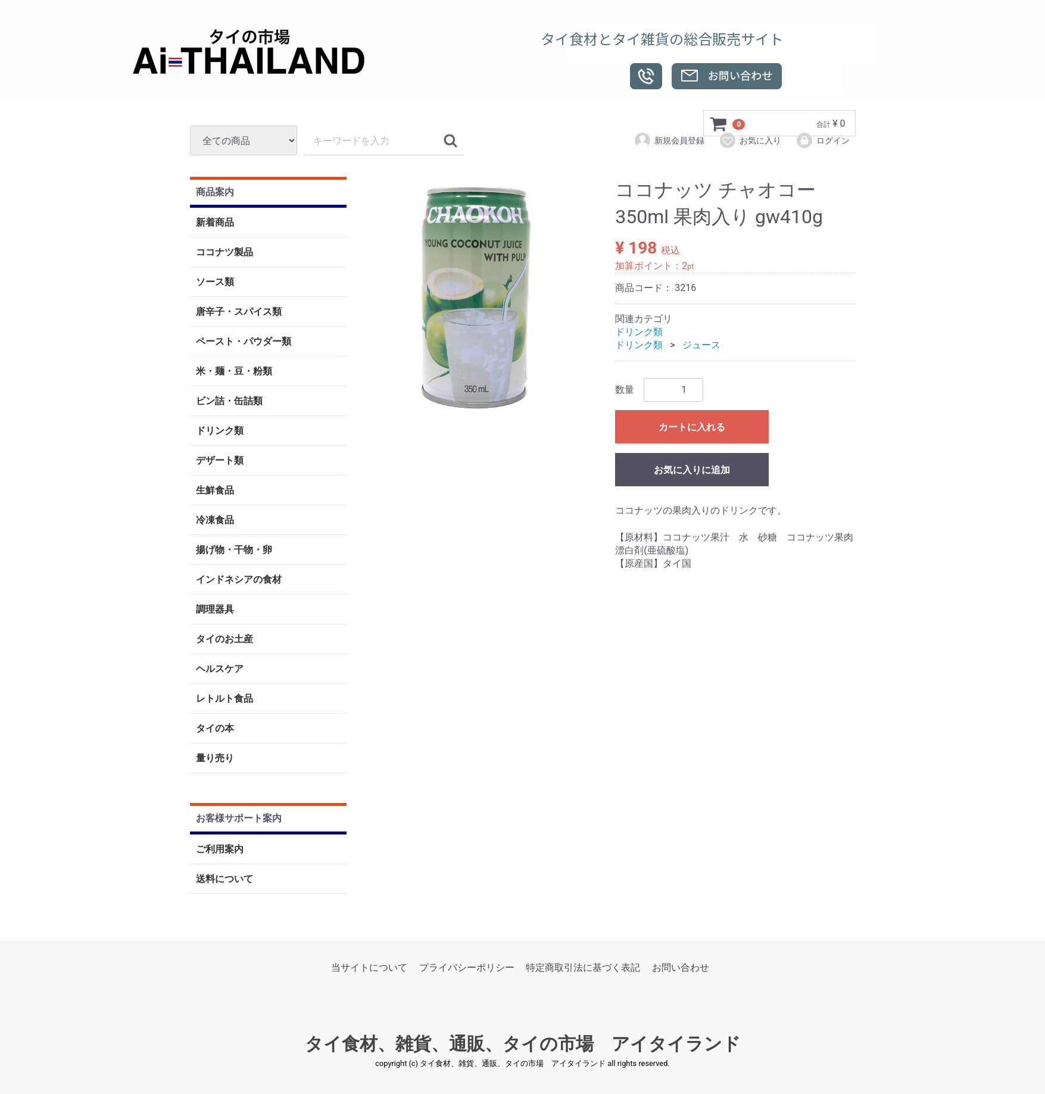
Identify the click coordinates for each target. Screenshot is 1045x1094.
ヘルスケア (220, 669)
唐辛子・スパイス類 (239, 312)
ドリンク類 (220, 431)
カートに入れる (692, 427)
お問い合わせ (680, 967)
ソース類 (215, 282)
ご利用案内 (220, 849)
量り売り (215, 758)
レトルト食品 (224, 699)
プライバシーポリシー (466, 967)
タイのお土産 (224, 639)
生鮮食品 (215, 490)
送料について (224, 878)
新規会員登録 (669, 140)
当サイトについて (369, 967)
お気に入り (750, 140)
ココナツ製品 (224, 252)
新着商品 (215, 223)
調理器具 (215, 609)
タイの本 (215, 728)
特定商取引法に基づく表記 (583, 967)
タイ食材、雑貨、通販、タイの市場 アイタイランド (523, 1044)
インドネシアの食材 (239, 580)
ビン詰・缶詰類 (229, 401)
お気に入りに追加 (692, 470)
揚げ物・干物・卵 (234, 550)
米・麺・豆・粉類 (234, 371)
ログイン (823, 140)
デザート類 (220, 461)
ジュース (701, 345)
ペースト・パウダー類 (243, 342)
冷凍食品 (215, 520)
